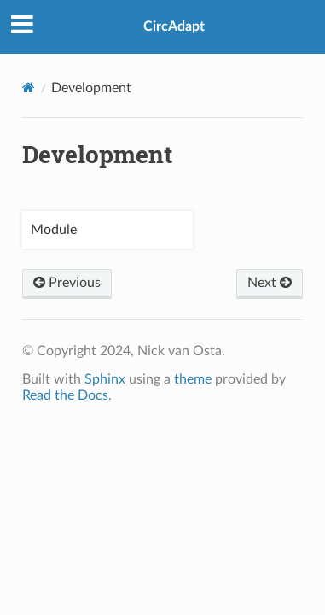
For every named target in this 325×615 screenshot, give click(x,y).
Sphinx (104, 379)
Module (54, 230)
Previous (67, 283)
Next (269, 283)
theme (193, 379)
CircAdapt (174, 26)
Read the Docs (65, 395)
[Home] (28, 87)
